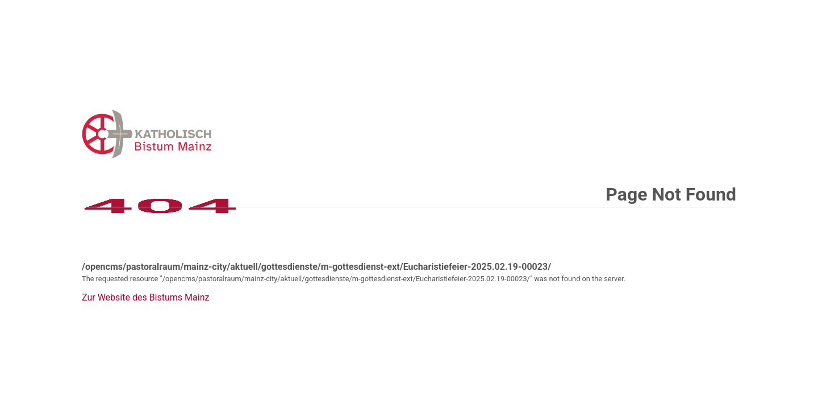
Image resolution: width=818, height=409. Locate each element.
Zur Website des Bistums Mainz (145, 297)
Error (205, 134)
